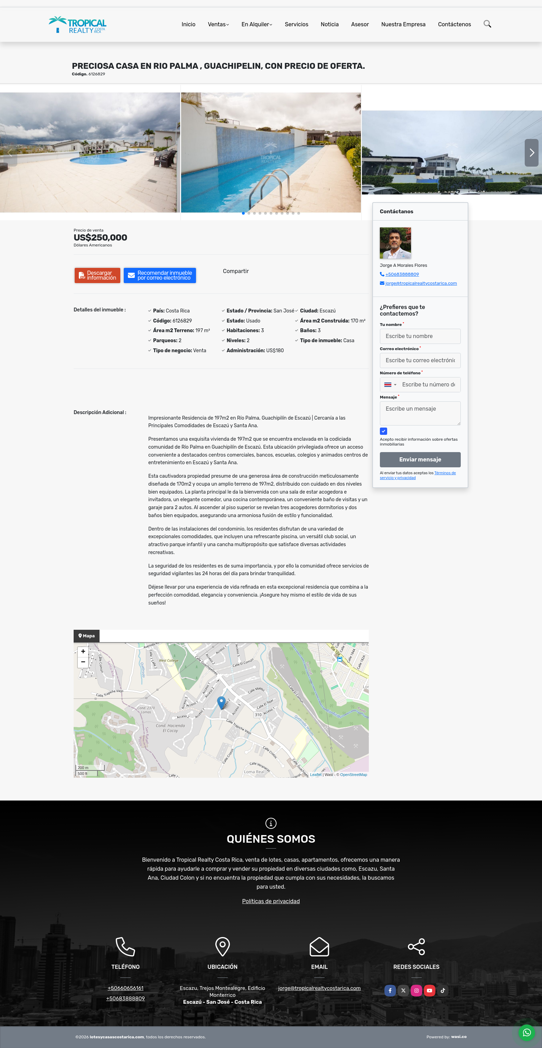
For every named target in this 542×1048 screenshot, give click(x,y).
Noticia (330, 24)
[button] (243, 213)
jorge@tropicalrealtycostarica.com (421, 283)
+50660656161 (125, 988)
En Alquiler (255, 24)
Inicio (189, 24)
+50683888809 (402, 274)
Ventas (216, 24)
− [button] (83, 662)
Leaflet (315, 775)
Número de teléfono (401, 373)
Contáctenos (454, 24)
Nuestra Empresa (403, 24)
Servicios (296, 24)
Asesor (360, 24)
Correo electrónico (400, 349)
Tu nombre (392, 324)
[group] (90, 152)
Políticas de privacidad (271, 901)
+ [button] (83, 652)
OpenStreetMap (353, 775)
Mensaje (389, 397)
